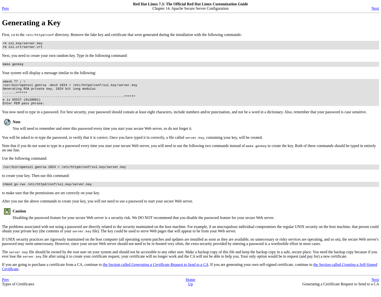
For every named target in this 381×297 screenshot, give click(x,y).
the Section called (155, 273)
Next (375, 8)
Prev (5, 8)
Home (190, 288)
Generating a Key (31, 22)
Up (190, 293)
